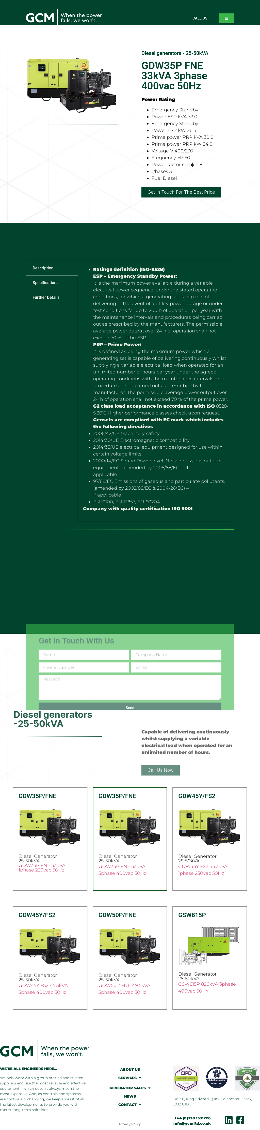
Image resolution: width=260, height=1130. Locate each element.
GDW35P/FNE (37, 796)
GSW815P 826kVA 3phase (207, 984)
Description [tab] (42, 268)
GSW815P (192, 915)
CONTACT (129, 1104)
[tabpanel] (156, 391)
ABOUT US (130, 1069)
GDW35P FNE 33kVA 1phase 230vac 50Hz (42, 868)
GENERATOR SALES (130, 1088)
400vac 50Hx (193, 991)
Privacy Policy (130, 1124)
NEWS (130, 1096)
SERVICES (129, 1078)
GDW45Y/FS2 (196, 796)
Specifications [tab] (45, 282)
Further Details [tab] (45, 297)
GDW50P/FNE (117, 915)
